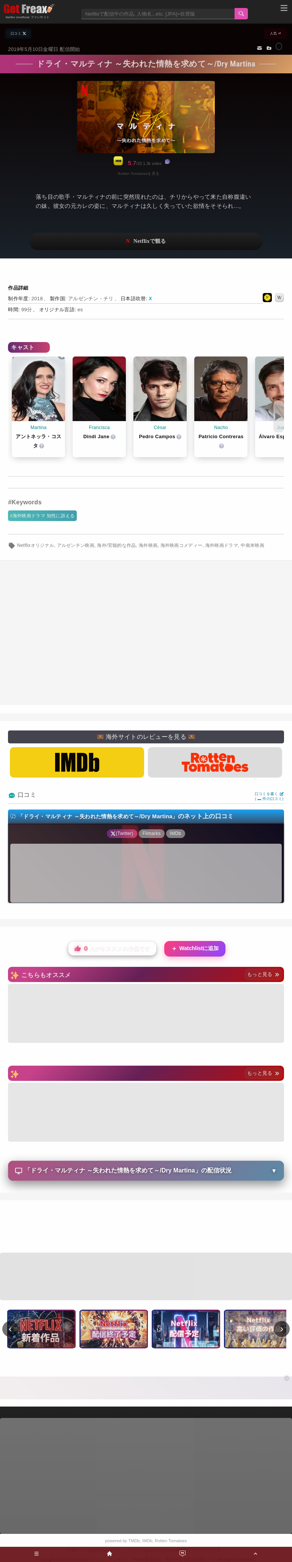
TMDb (134, 1540)
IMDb (147, 1540)
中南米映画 (252, 545)
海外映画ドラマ (221, 545)
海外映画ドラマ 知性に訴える (44, 515)
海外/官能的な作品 (116, 545)
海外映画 (148, 545)
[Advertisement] (146, 1227)
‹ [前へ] (10, 1328)
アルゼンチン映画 (76, 545)
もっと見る (263, 974)
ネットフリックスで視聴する (146, 241)
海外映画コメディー (181, 545)
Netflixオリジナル (35, 545)
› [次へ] (282, 1328)
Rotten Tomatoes (171, 1540)
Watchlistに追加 (195, 949)
